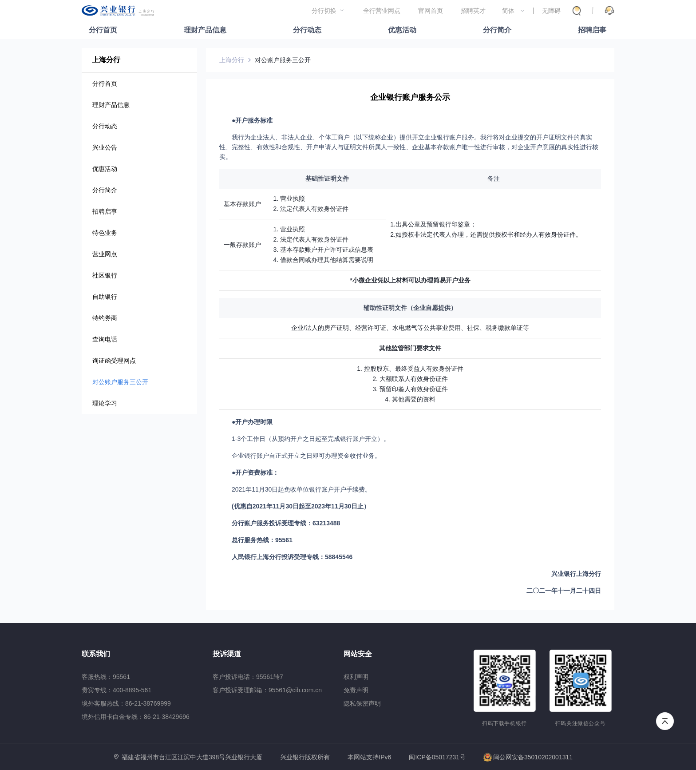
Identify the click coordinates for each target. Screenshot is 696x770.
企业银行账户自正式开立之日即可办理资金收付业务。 (306, 455)
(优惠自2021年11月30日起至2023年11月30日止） (301, 506)
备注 (493, 178)
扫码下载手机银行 (504, 723)
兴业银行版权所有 (305, 757)
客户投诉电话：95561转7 (248, 676)
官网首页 (430, 10)
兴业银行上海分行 (576, 573)
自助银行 (104, 296)
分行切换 (324, 10)
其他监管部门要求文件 (410, 348)
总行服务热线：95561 (262, 540)
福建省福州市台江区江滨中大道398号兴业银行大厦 (192, 757)
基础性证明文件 (327, 178)
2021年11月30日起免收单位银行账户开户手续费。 (301, 489)
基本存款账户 (242, 203)
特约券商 (104, 317)
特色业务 (104, 232)
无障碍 (551, 10)
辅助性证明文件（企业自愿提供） (410, 307)
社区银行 (104, 275)
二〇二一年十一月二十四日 (563, 590)
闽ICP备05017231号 (437, 757)
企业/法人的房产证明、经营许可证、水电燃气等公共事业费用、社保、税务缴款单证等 (410, 327)
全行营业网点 (381, 10)
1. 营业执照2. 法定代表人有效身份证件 (311, 203)
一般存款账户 (242, 244)
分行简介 (497, 30)
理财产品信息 (205, 30)
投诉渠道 (227, 654)
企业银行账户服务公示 (410, 97)
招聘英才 (473, 10)
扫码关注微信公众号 (580, 723)
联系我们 (96, 654)
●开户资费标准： (255, 472)
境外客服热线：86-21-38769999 (126, 703)
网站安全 (358, 654)
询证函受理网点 (114, 360)
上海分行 (106, 60)
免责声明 (356, 690)
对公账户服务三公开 (120, 381)
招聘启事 (592, 30)
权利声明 (356, 676)
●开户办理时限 (252, 421)
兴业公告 (104, 147)
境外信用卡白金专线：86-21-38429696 (136, 716)
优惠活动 (402, 30)
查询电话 (104, 339)
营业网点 (104, 254)
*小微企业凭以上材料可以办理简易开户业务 (410, 280)
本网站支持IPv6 (369, 757)
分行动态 (307, 30)
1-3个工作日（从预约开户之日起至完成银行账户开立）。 (311, 438)
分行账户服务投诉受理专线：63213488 (286, 523)
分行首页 (103, 30)
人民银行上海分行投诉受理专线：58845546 (292, 556)
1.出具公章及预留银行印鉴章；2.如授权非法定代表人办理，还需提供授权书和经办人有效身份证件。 (486, 229)
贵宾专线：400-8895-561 (116, 690)
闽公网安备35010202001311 (528, 757)
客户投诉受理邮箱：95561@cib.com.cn (267, 690)
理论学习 (104, 403)
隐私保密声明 (362, 703)
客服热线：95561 (106, 676)
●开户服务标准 (252, 120)
